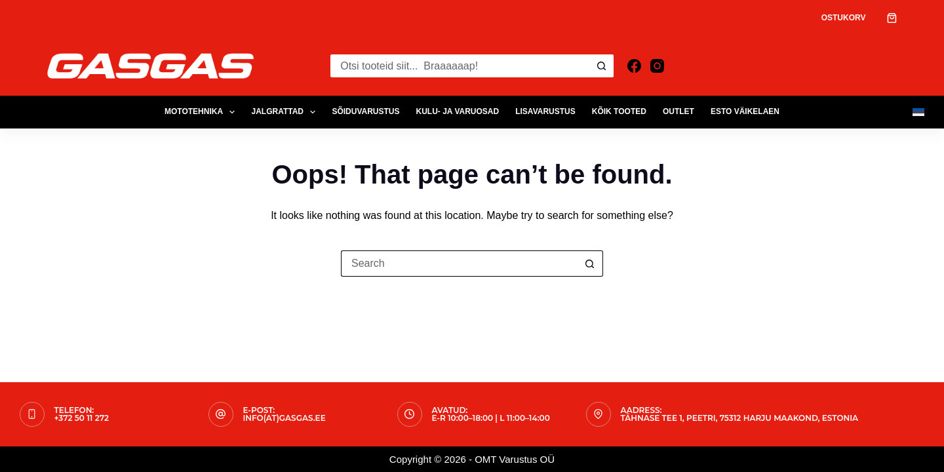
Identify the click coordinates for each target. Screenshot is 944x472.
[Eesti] (918, 112)
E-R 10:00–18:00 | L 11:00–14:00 (491, 418)
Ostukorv (843, 17)
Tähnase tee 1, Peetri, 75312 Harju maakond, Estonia (740, 418)
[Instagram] (657, 66)
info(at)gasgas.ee (284, 418)
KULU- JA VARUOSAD (458, 111)
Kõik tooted (619, 111)
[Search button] (602, 66)
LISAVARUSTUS (545, 111)
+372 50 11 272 (81, 418)
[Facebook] (634, 66)
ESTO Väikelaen (745, 111)
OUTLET (678, 111)
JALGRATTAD (286, 112)
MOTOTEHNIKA (203, 112)
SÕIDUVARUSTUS (365, 111)
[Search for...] (460, 66)
